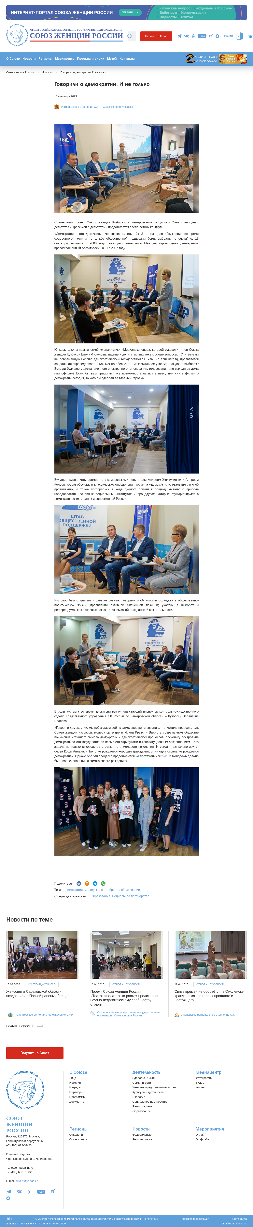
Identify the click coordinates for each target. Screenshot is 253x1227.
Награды (75, 1087)
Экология (139, 1096)
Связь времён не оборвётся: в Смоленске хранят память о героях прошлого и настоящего (209, 996)
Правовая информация (194, 1218)
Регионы (45, 58)
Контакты (127, 58)
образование (130, 889)
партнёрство (109, 889)
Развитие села (142, 1106)
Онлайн (201, 1134)
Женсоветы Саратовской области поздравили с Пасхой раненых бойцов (37, 994)
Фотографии (204, 1078)
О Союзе (13, 58)
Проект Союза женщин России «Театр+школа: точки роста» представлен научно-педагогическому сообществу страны (124, 998)
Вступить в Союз (156, 36)
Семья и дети (142, 1082)
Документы (77, 1101)
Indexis (242, 1223)
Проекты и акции (90, 58)
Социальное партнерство (150, 1101)
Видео (200, 1082)
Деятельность (147, 1072)
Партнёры (76, 1092)
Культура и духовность (42, 984)
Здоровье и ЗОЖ (144, 1078)
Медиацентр (64, 58)
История (75, 1082)
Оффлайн (202, 1139)
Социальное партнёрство (130, 896)
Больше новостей (24, 1026)
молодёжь (91, 889)
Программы (77, 1096)
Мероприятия (210, 1129)
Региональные (142, 1139)
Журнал (201, 1087)
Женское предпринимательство (154, 1087)
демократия (74, 889)
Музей (112, 58)
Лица (72, 1078)
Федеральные (142, 1134)
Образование (100, 896)
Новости (29, 58)
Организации (78, 1139)
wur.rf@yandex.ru (27, 1181)
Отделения (77, 1134)
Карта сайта (239, 1218)
